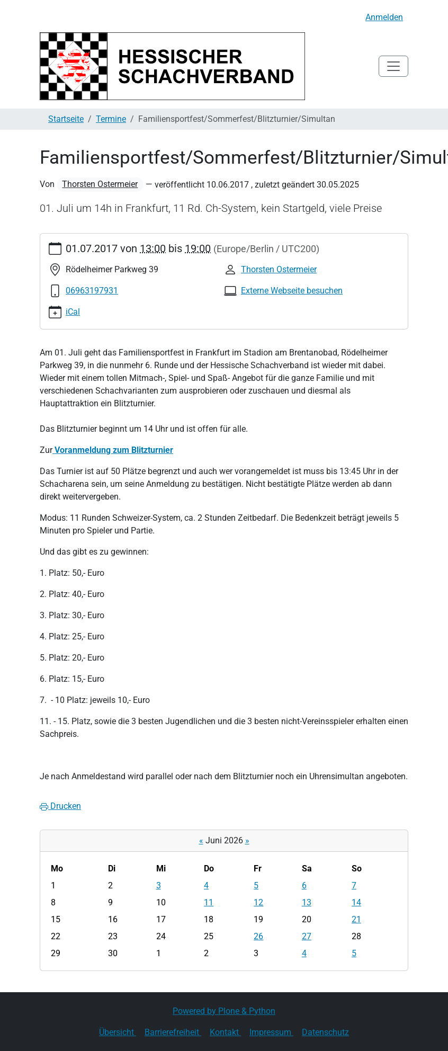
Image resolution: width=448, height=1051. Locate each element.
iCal (73, 312)
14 (356, 902)
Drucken (60, 806)
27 (306, 936)
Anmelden (384, 17)
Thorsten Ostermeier (100, 184)
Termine (111, 119)
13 (306, 902)
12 (258, 902)
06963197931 (92, 291)
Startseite (66, 119)
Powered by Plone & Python (224, 1011)
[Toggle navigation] (393, 66)
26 (258, 936)
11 (208, 902)
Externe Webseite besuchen (292, 291)
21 (356, 919)
